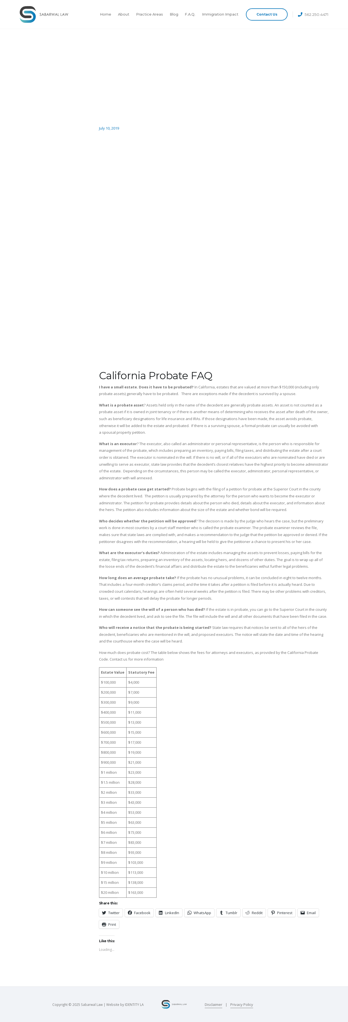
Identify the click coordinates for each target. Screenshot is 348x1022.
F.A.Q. (190, 14)
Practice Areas (149, 14)
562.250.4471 (317, 14)
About (123, 14)
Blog (174, 14)
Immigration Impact (220, 14)
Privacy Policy (241, 1004)
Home (105, 14)
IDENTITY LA (134, 1004)
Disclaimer (213, 1004)
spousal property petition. (124, 432)
